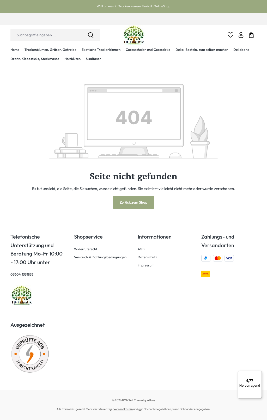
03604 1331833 (21, 274)
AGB (141, 249)
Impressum (146, 265)
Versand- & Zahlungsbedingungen (100, 257)
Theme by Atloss (144, 400)
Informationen (155, 236)
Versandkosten (123, 409)
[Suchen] (90, 35)
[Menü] (259, 374)
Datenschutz (147, 257)
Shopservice (88, 236)
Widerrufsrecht (85, 249)
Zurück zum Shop (133, 202)
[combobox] (45, 35)
